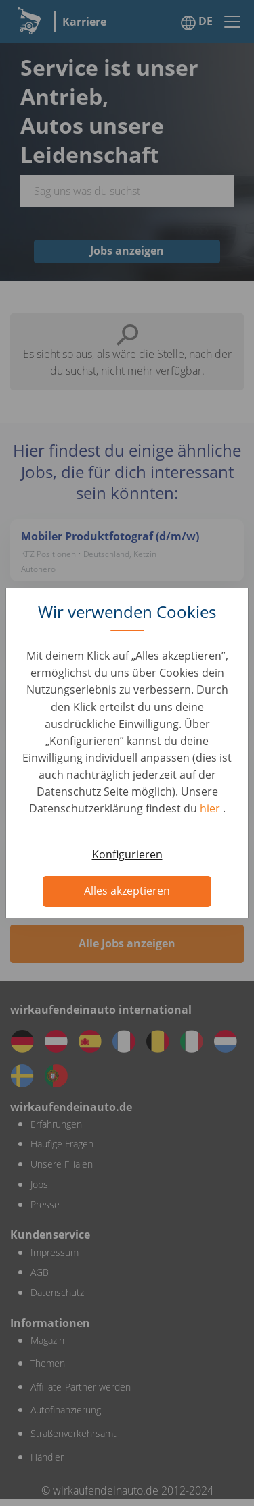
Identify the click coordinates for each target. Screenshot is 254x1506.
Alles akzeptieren (127, 890)
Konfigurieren (127, 854)
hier (211, 808)
